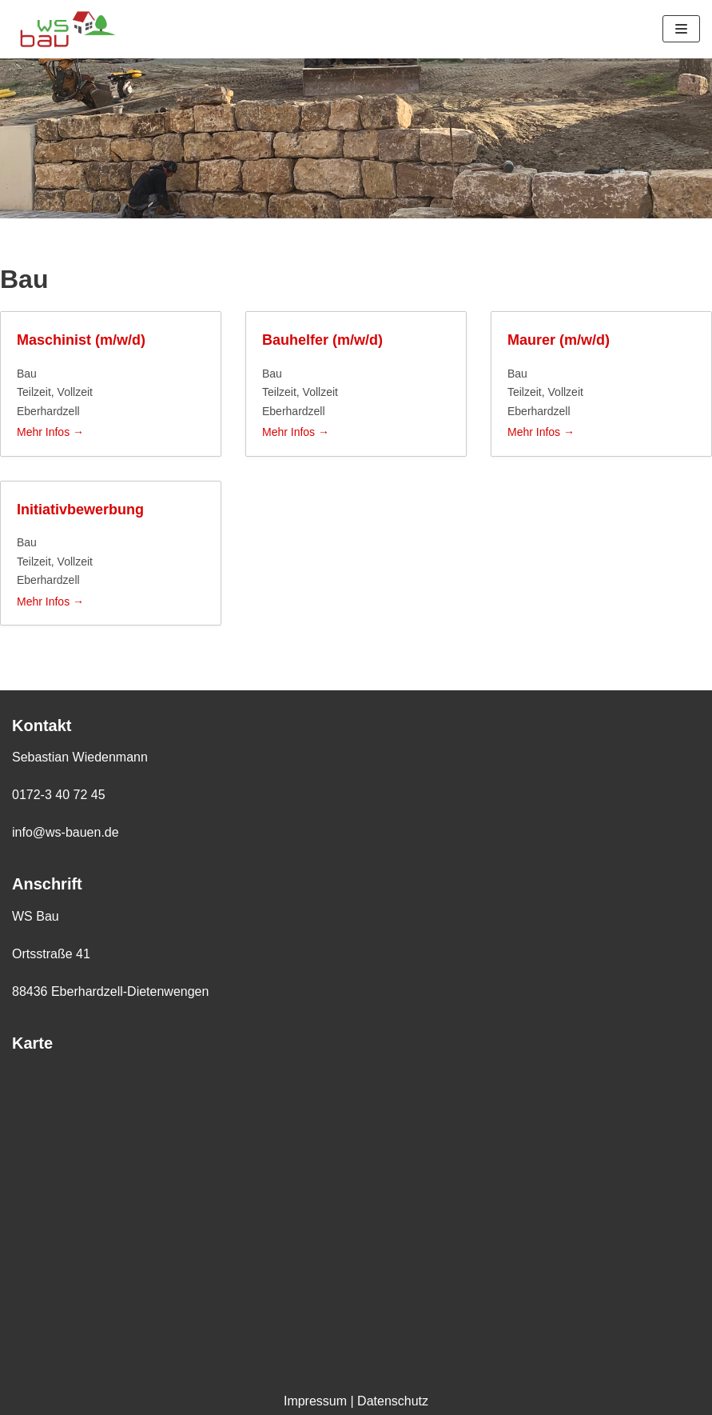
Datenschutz (392, 1401)
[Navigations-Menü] (681, 28)
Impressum (315, 1401)
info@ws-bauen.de (65, 832)
